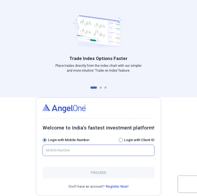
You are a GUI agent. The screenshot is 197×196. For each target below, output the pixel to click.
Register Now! (117, 186)
